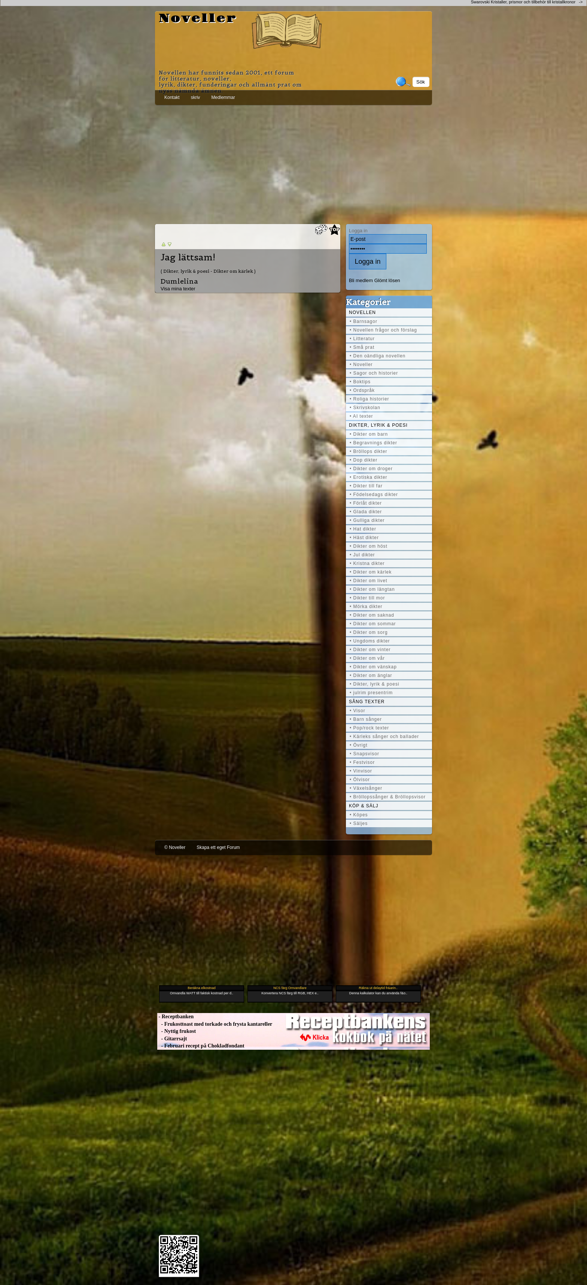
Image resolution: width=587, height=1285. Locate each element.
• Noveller (361, 364)
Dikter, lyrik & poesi (378, 425)
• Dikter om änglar (371, 675)
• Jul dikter (362, 554)
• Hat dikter (363, 529)
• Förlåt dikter (366, 503)
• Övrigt (359, 745)
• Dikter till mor (367, 598)
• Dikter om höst (368, 546)
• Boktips (360, 381)
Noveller (198, 19)
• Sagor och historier (374, 373)
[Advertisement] (293, 163)
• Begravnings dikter (373, 442)
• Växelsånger (366, 788)
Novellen (362, 312)
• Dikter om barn (369, 434)
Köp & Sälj (363, 805)
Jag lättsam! (188, 257)
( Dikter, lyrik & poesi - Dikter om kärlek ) (208, 271)
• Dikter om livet (368, 580)
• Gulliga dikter (367, 520)
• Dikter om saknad (372, 615)
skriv (195, 97)
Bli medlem (361, 280)
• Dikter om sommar (373, 623)
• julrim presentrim (371, 692)
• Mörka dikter (366, 606)
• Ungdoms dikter (370, 641)
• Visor (357, 710)
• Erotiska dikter (368, 477)
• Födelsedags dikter (374, 494)
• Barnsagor (363, 321)
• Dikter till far (366, 486)
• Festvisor (362, 762)
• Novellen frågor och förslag (383, 330)
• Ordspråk (362, 390)
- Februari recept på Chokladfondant (200, 1046)
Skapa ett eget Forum (218, 847)
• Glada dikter (366, 511)
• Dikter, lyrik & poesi (374, 684)
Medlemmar (223, 97)
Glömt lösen (387, 280)
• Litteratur (362, 338)
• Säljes (359, 823)
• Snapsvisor (364, 753)
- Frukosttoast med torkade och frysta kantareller (214, 1024)
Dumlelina (179, 281)
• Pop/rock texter (369, 728)
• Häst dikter (364, 537)
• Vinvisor (361, 771)
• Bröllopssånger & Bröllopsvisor (388, 796)
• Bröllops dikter (368, 451)
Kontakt (172, 97)
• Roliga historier (369, 399)
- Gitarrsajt (172, 1038)
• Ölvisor (360, 779)
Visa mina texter (178, 288)
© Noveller (174, 847)
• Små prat (362, 347)
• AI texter (361, 416)
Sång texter (366, 701)
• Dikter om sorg (369, 632)
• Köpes (359, 814)
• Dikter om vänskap (373, 666)
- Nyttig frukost (176, 1031)
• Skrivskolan (365, 407)
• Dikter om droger (371, 468)
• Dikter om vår (367, 658)
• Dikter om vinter (370, 649)
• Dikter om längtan (372, 589)
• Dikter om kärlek (371, 572)
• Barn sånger (366, 719)
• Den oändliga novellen (377, 356)
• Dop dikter (363, 460)
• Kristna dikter (367, 563)
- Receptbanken (175, 1016)
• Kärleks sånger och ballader (384, 736)
